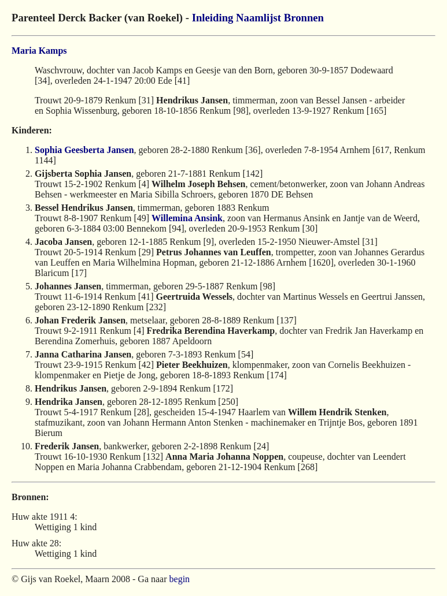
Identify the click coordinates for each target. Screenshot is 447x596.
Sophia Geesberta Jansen (84, 150)
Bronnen (304, 18)
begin (179, 579)
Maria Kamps (39, 50)
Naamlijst (258, 18)
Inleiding (213, 18)
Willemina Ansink (187, 218)
